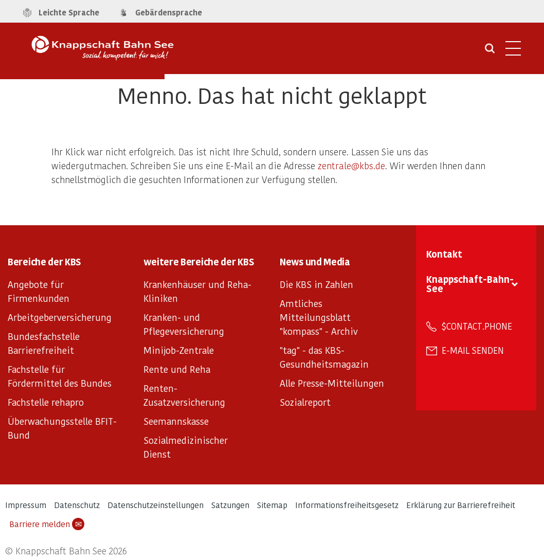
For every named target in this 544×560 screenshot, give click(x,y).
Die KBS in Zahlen (316, 284)
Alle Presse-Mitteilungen (332, 382)
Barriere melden (46, 524)
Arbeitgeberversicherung (60, 317)
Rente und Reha (176, 369)
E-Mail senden (473, 350)
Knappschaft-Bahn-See (470, 284)
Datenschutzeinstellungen (155, 505)
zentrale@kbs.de (351, 165)
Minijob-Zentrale (178, 350)
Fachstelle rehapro (46, 401)
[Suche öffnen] (490, 52)
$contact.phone (477, 326)
